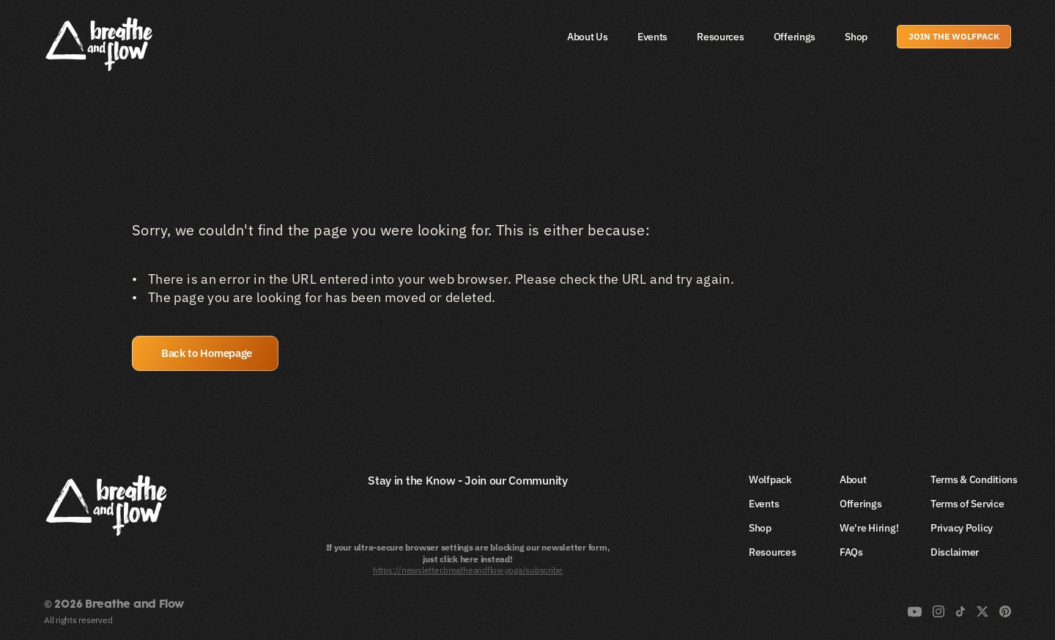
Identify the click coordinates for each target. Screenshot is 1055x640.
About (853, 479)
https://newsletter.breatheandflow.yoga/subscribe (468, 569)
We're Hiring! (869, 527)
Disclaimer (954, 552)
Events (652, 36)
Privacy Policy (961, 527)
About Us (587, 36)
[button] (205, 353)
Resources (720, 36)
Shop (856, 36)
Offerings (794, 36)
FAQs (851, 552)
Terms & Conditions (974, 479)
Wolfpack (770, 479)
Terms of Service (967, 503)
